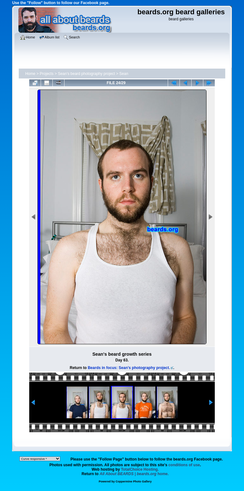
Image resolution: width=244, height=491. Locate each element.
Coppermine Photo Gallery (134, 481)
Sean (123, 73)
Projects (46, 73)
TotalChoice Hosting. (140, 469)
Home (30, 73)
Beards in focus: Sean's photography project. (129, 368)
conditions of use (184, 465)
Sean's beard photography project (86, 73)
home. (134, 474)
